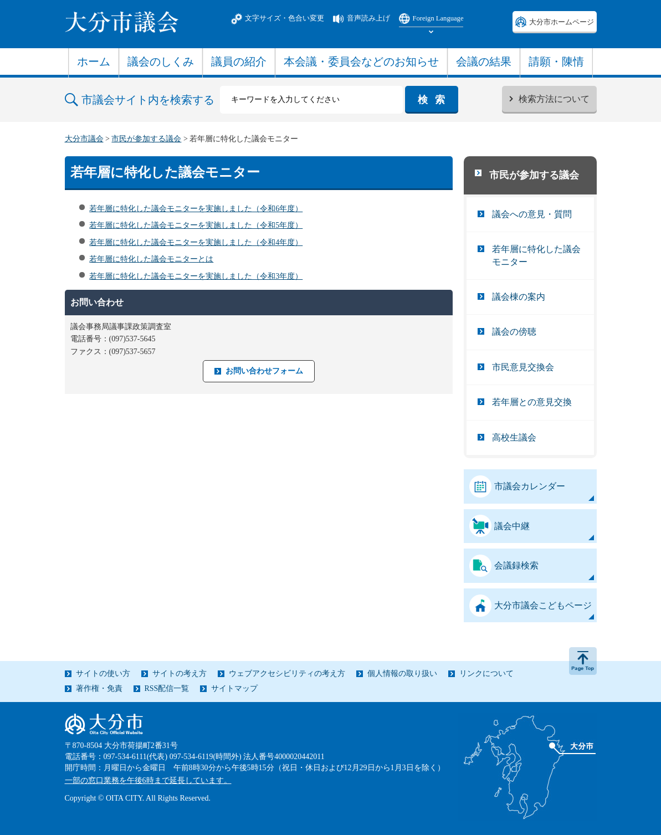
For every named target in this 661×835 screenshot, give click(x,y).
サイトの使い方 (103, 673)
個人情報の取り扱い (402, 673)
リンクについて (486, 673)
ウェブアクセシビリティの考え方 (287, 673)
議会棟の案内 (518, 296)
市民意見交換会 (523, 367)
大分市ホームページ (561, 22)
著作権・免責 (99, 688)
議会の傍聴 (514, 331)
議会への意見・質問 (532, 214)
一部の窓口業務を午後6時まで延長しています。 (148, 780)
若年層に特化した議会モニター (536, 255)
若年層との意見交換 (532, 402)
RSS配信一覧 (167, 688)
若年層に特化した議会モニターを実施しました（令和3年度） (196, 276)
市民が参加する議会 (146, 139)
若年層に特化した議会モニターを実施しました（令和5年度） (196, 225)
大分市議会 (84, 139)
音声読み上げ (368, 18)
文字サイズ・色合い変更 (284, 18)
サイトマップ (234, 688)
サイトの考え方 (179, 673)
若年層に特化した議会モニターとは (151, 259)
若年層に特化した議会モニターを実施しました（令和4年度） (196, 242)
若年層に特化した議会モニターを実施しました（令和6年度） (196, 208)
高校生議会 (514, 437)
